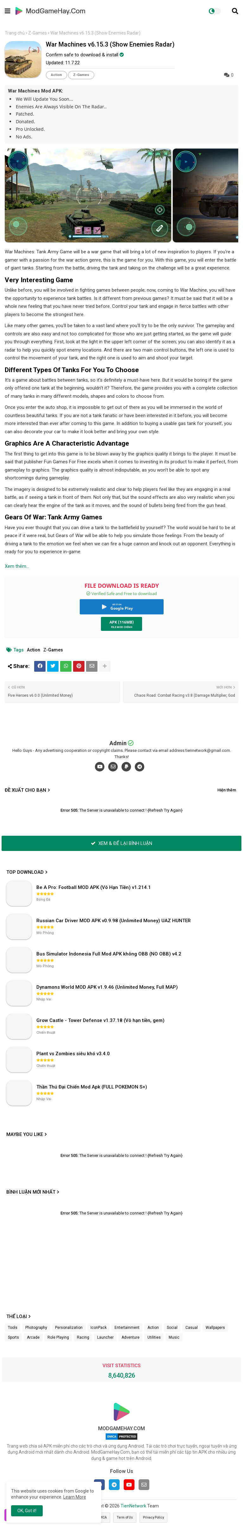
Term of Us (125, 1517)
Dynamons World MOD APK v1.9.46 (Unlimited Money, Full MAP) (107, 987)
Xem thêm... (17, 566)
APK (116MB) (121, 622)
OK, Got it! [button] (26, 1510)
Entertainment (127, 1327)
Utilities (154, 1337)
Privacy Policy (153, 1517)
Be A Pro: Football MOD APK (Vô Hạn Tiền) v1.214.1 (93, 887)
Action (56, 75)
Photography (36, 1327)
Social (172, 1327)
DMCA (102, 1517)
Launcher (105, 1337)
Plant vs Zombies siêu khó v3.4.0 (73, 1053)
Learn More (74, 1497)
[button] (235, 11)
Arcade (33, 1337)
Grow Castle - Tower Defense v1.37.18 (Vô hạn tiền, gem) (100, 1020)
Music (174, 1337)
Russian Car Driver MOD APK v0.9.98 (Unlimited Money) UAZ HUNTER (113, 920)
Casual (191, 1327)
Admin (118, 743)
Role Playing (58, 1337)
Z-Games (37, 32)
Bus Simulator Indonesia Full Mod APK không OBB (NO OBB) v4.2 (108, 954)
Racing (83, 1337)
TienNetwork (133, 1505)
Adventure (131, 1337)
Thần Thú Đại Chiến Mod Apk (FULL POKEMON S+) (91, 1087)
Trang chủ (15, 32)
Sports (13, 1337)
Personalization (69, 1327)
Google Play (121, 608)
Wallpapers (215, 1327)
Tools (12, 1327)
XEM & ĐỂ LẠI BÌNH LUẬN (121, 843)
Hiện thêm (226, 790)
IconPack (98, 1327)
